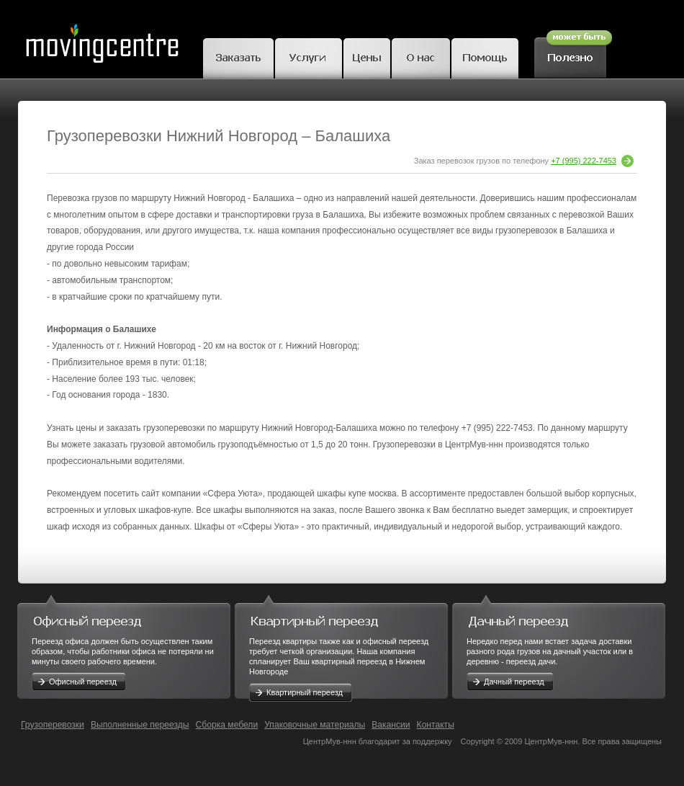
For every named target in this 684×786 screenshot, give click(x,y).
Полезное (573, 52)
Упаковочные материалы (314, 725)
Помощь (484, 56)
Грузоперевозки (52, 725)
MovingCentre (101, 39)
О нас (421, 56)
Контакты (435, 725)
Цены (366, 56)
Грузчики (308, 56)
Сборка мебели (227, 725)
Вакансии (391, 725)
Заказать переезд (238, 56)
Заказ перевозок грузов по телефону (524, 160)
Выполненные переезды (140, 725)
